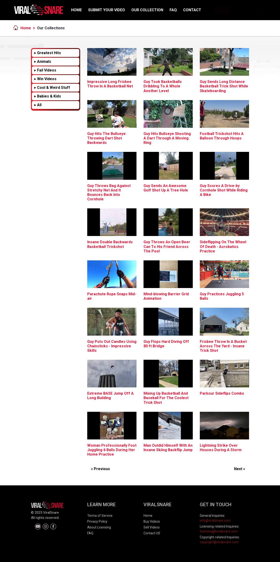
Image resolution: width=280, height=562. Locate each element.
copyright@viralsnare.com (219, 542)
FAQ (173, 10)
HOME (76, 10)
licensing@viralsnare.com (219, 531)
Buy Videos (152, 521)
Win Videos (47, 79)
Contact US (152, 533)
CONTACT (192, 10)
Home (25, 28)
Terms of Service (100, 515)
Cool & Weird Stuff (53, 87)
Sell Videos (152, 527)
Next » (239, 469)
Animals (44, 61)
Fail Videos (46, 70)
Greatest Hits (49, 53)
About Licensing (99, 527)
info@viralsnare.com (215, 520)
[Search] (238, 10)
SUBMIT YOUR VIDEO (106, 10)
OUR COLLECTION (147, 10)
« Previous (100, 469)
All (39, 105)
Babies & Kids (49, 96)
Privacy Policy (97, 521)
